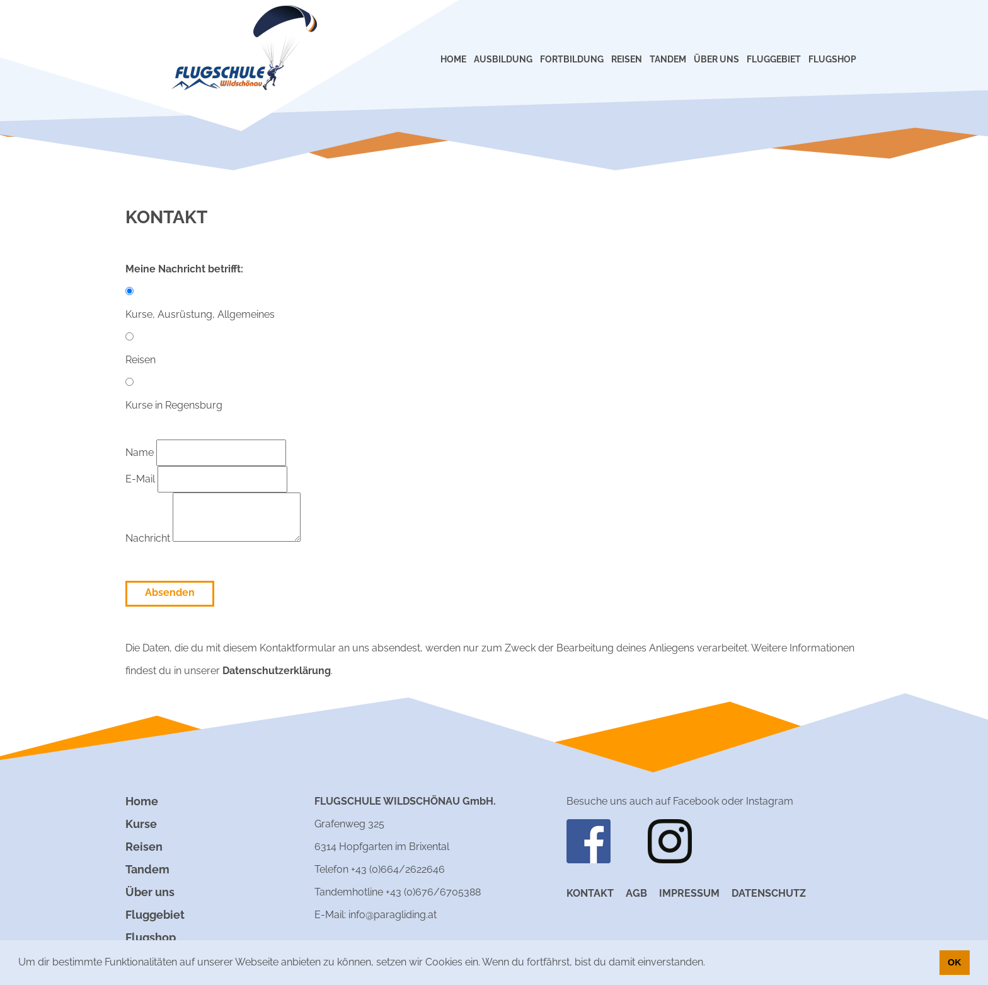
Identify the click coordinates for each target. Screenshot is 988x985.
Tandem (147, 869)
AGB (636, 893)
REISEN (626, 59)
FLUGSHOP (832, 59)
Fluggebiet (155, 914)
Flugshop (150, 937)
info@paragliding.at (392, 915)
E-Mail (206, 479)
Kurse (141, 824)
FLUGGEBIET (774, 59)
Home (141, 801)
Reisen (144, 846)
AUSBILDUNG (503, 59)
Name (205, 452)
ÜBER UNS (716, 59)
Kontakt (590, 893)
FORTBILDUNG (572, 59)
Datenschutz (769, 893)
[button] (709, 963)
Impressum (689, 893)
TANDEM (668, 59)
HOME (453, 59)
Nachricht (213, 538)
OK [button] (955, 962)
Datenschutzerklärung (276, 671)
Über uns (150, 892)
